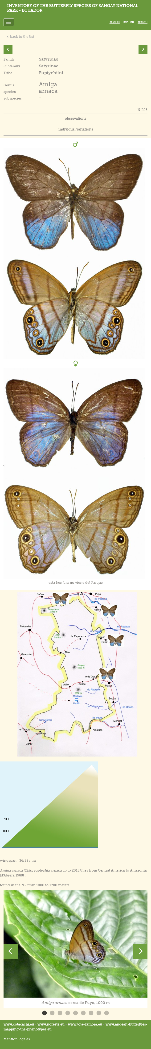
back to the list (20, 36)
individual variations (75, 129)
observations (75, 118)
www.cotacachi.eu (19, 1024)
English (128, 22)
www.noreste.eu (50, 1024)
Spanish (115, 22)
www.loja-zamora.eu (85, 1024)
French (142, 22)
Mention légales (17, 1039)
